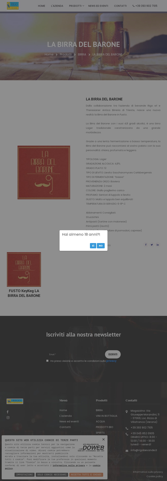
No (101, 245)
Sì (93, 245)
